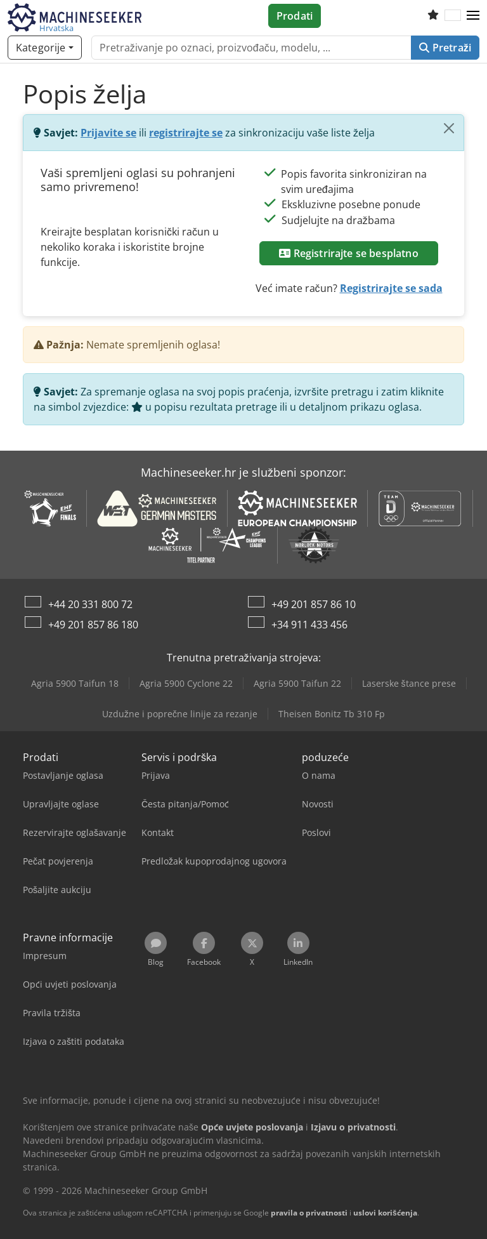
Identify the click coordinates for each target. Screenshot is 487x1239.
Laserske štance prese (409, 683)
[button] (473, 16)
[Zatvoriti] (449, 128)
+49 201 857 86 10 (313, 604)
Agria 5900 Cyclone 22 (186, 683)
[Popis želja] (433, 16)
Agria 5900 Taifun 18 (75, 683)
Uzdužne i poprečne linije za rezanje (179, 714)
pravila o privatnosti (309, 1212)
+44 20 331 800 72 (90, 604)
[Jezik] (452, 16)
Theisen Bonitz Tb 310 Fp (331, 714)
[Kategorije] (45, 48)
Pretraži (445, 48)
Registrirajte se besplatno (349, 253)
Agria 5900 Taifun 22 (297, 683)
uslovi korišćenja (385, 1212)
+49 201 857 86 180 (93, 625)
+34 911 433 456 (309, 625)
